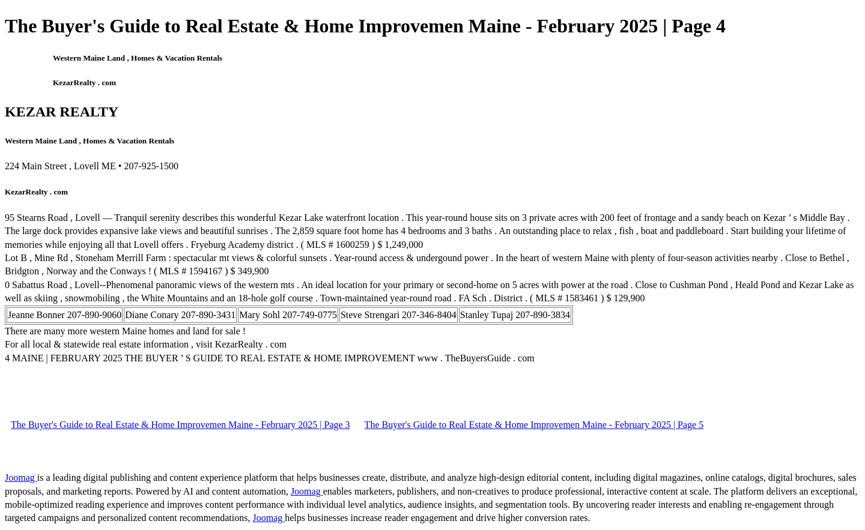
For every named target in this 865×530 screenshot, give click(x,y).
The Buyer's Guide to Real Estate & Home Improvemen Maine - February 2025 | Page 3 (180, 425)
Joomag (21, 477)
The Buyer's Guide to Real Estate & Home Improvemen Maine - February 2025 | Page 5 (534, 425)
